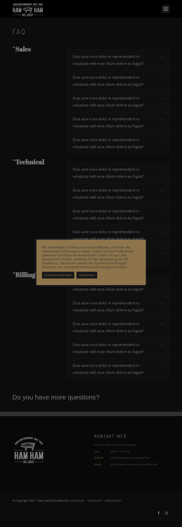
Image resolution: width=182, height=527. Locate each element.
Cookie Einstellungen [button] (58, 275)
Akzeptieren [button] (87, 275)
